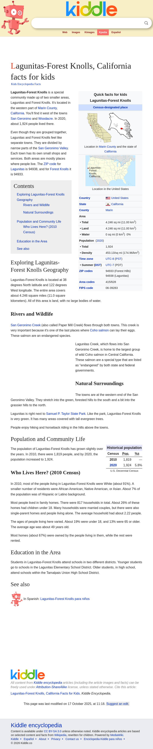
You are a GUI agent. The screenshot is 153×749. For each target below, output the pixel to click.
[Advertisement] (76, 48)
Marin (109, 210)
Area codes (87, 282)
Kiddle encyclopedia (48, 682)
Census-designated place (110, 107)
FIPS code (86, 288)
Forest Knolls (59, 169)
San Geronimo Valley (53, 148)
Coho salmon (99, 330)
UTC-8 (110, 258)
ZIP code (50, 164)
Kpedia (103, 32)
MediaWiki (116, 735)
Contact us (72, 739)
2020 (99, 240)
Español (116, 32)
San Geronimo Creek (26, 325)
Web (64, 32)
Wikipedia (60, 735)
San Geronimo (21, 118)
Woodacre (45, 118)
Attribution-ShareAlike (51, 687)
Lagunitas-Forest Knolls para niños (65, 598)
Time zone (86, 258)
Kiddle (15, 739)
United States (119, 198)
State (82, 204)
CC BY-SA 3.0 (52, 731)
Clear (138, 23)
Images (76, 32)
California (110, 151)
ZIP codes (86, 271)
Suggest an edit (117, 704)
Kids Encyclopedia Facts (26, 84)
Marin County (107, 146)
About (42, 739)
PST (118, 258)
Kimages (89, 32)
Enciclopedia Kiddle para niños (103, 739)
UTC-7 (110, 265)
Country (84, 198)
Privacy (55, 739)
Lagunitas (18, 169)
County (84, 210)
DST (98, 265)
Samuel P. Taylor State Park (65, 413)
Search (146, 23)
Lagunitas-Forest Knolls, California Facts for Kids (45, 693)
